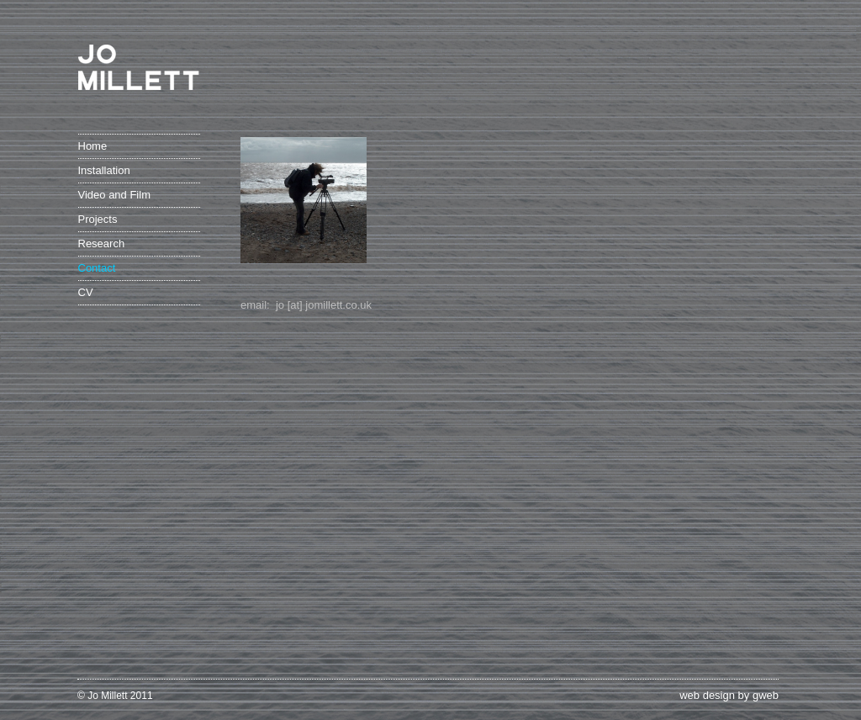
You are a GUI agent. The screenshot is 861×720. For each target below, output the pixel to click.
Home (93, 146)
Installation (104, 170)
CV (85, 292)
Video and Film (114, 194)
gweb (766, 695)
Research (101, 243)
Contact (97, 268)
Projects (98, 219)
